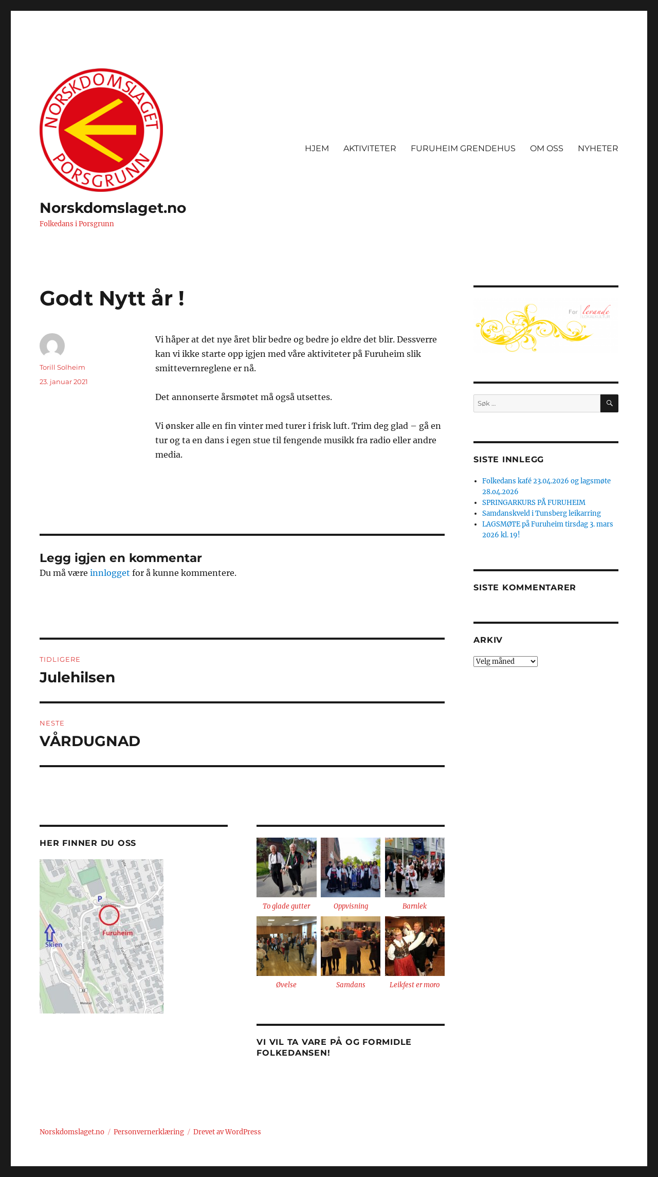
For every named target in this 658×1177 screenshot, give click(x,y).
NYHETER (598, 148)
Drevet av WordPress (227, 1132)
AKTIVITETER (369, 148)
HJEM (317, 148)
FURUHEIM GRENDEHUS (463, 148)
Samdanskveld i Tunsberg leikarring (541, 513)
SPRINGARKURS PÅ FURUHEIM (534, 502)
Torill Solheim (62, 367)
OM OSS (546, 148)
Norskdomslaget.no (113, 207)
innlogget (110, 573)
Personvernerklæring (149, 1132)
